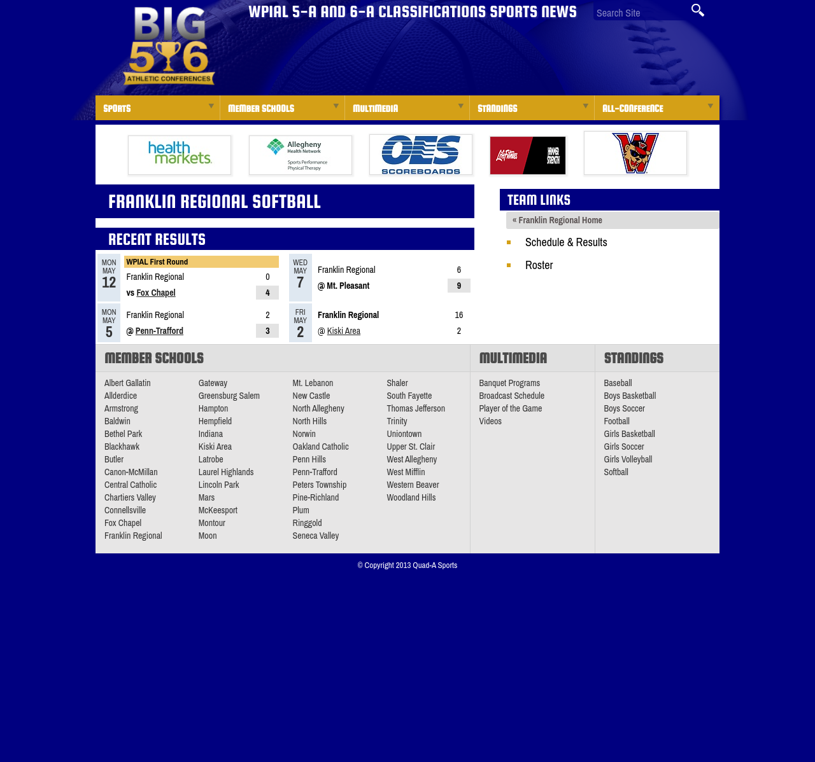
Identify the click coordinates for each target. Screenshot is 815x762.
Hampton (214, 408)
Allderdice (120, 395)
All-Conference (632, 108)
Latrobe (211, 459)
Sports (117, 108)
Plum (301, 510)
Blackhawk (121, 446)
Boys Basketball (630, 395)
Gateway (213, 383)
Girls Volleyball (628, 459)
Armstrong (121, 408)
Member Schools (261, 108)
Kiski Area (343, 330)
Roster (539, 265)
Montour (212, 523)
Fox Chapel (155, 292)
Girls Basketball (629, 434)
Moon (208, 535)
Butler (114, 459)
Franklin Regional (133, 535)
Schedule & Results (566, 242)
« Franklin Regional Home (557, 220)
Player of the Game (510, 408)
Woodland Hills (411, 497)
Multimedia (375, 108)
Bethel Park (123, 434)
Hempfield (215, 421)
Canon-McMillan (131, 472)
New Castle (311, 395)
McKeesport (218, 510)
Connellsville (125, 510)
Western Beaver (412, 484)
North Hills (310, 421)
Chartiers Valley (130, 497)
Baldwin (117, 421)
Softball (616, 472)
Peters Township (320, 484)
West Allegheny (411, 459)
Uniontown (404, 434)
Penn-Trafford (159, 330)
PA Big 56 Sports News (168, 46)
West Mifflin (405, 472)
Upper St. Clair (410, 446)
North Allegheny (318, 408)
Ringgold (307, 523)
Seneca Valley (316, 535)
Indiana (211, 434)
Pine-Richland (316, 497)
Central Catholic (130, 484)
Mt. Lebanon (313, 383)
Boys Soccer (624, 408)
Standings (497, 108)
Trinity (396, 421)
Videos (490, 421)
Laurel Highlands (226, 472)
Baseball (618, 383)
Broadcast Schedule (512, 395)
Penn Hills (309, 459)
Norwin (304, 434)
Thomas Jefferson (415, 408)
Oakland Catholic (321, 446)
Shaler (397, 383)
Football (617, 421)
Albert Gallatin (127, 383)
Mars (207, 497)
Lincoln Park (219, 484)
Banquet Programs (510, 383)
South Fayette (409, 395)
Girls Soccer (624, 446)
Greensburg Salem (229, 395)
